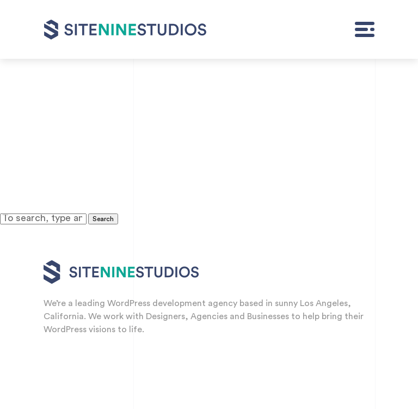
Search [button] (103, 219)
